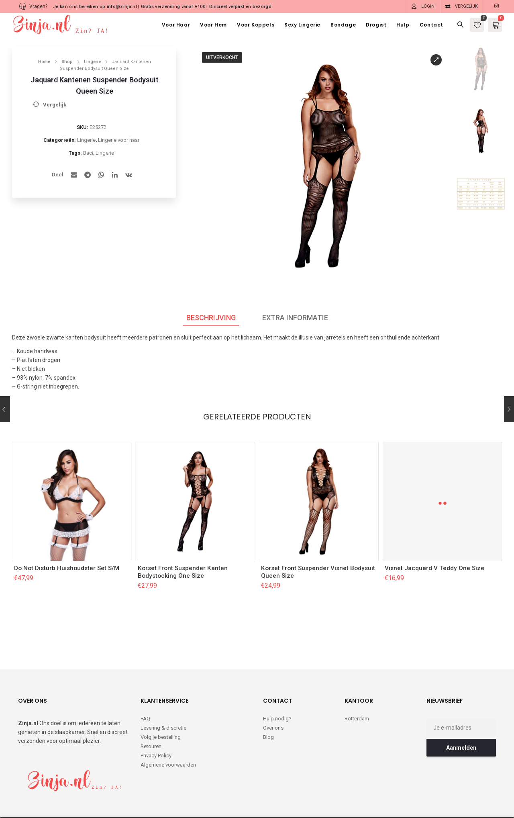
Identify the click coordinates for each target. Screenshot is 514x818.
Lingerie (92, 61)
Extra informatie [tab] (295, 317)
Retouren (151, 713)
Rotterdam (357, 686)
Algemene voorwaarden (168, 732)
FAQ (145, 686)
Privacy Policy (156, 723)
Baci (88, 153)
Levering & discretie (163, 695)
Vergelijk (466, 6)
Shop (67, 61)
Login (427, 6)
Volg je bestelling (161, 704)
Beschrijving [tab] (211, 317)
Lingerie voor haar (118, 140)
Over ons (273, 695)
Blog (268, 704)
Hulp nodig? (277, 686)
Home (44, 61)
